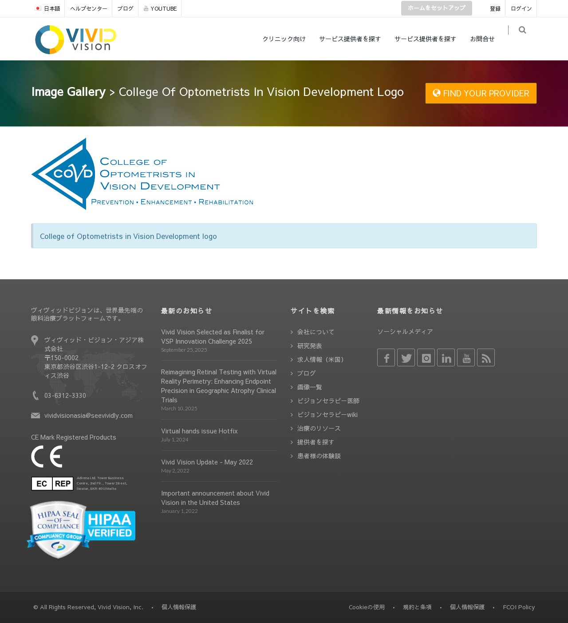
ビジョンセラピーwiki (327, 414)
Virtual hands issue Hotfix (199, 430)
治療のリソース (319, 428)
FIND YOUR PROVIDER (481, 93)
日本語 (47, 8)
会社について (316, 331)
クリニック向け (290, 38)
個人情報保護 (467, 607)
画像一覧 (309, 386)
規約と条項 (417, 607)
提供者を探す (316, 441)
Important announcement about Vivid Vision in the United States (215, 497)
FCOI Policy (519, 607)
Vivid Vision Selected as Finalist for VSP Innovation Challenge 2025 (212, 336)
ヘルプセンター (88, 8)
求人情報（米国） (322, 359)
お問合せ (488, 38)
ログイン (521, 8)
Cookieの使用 (367, 607)
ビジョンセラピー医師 (328, 400)
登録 (495, 8)
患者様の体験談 (319, 455)
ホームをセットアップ (436, 8)
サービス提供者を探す (356, 38)
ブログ (126, 8)
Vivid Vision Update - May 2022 (207, 461)
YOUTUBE (160, 8)
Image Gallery (68, 91)
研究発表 (309, 345)
